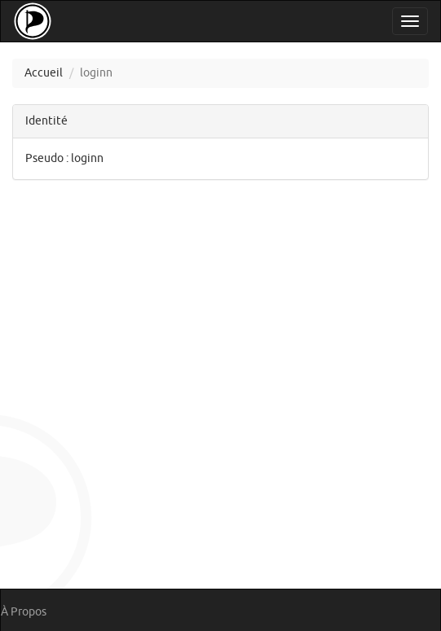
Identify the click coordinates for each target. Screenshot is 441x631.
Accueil (43, 73)
